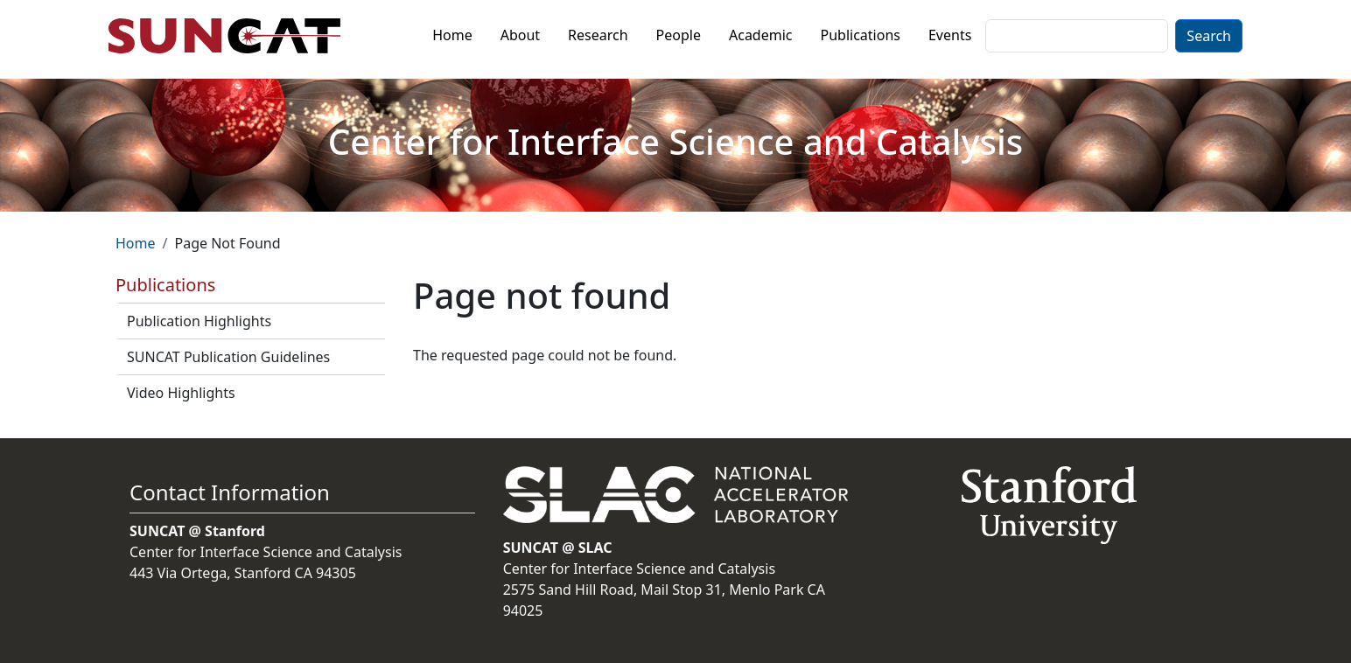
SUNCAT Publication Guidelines (228, 356)
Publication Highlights (199, 321)
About (520, 35)
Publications (860, 35)
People (678, 35)
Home (452, 35)
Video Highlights (181, 392)
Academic (761, 35)
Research (598, 35)
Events (949, 35)
